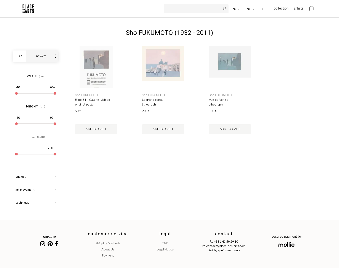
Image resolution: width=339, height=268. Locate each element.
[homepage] (28, 8)
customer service (108, 233)
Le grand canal (152, 99)
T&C (165, 243)
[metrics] (250, 8)
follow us (49, 237)
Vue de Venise (218, 99)
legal (165, 233)
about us (107, 249)
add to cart (96, 129)
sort (20, 56)
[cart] (311, 8)
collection (280, 8)
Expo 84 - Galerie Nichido (92, 99)
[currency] (264, 8)
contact (224, 233)
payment (108, 255)
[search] (193, 8)
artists (299, 8)
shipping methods (108, 243)
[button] (250, 8)
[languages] (236, 8)
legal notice (165, 249)
